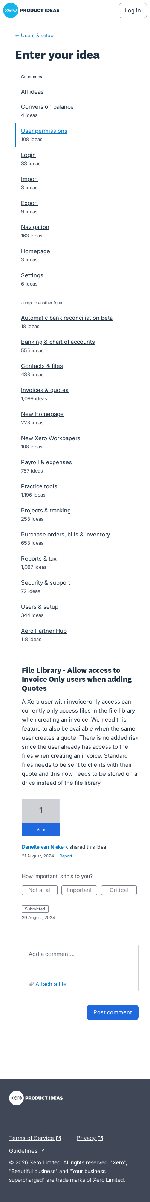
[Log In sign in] (133, 10)
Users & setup (39, 606)
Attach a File (51, 984)
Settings (32, 275)
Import (29, 178)
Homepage (35, 251)
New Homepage (42, 414)
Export (29, 203)
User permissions (44, 130)
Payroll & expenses (46, 462)
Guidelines (28, 1151)
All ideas (32, 91)
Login (28, 154)
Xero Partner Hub (44, 630)
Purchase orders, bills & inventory (65, 534)
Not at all (43, 890)
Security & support (45, 582)
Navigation (35, 227)
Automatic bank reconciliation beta (67, 317)
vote (41, 829)
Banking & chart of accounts (58, 341)
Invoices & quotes (45, 390)
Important (82, 890)
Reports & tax (39, 558)
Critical (123, 890)
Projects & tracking (46, 510)
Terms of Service (36, 1138)
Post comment (112, 1012)
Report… (68, 856)
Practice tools (39, 486)
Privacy (91, 1138)
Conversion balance (47, 106)
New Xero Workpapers (50, 438)
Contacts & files (42, 365)
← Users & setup (34, 35)
